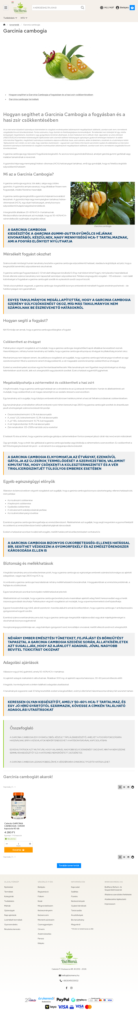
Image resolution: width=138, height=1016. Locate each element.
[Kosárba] (18, 850)
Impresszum (110, 904)
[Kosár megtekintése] (132, 7)
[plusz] (30, 844)
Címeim (41, 929)
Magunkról (75, 924)
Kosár (40, 901)
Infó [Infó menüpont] (24, 17)
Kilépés (41, 943)
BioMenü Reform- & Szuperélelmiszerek (113, 888)
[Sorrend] (132, 787)
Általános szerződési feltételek (118, 894)
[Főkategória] (4, 25)
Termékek (8, 892)
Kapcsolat (75, 887)
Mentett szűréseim (46, 920)
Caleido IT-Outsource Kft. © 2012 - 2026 (69, 969)
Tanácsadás (76, 910)
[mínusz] (7, 844)
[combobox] (58, 8)
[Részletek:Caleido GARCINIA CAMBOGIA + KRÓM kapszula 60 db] (18, 806)
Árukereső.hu (46, 1001)
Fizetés (74, 896)
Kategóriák (9, 896)
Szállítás (74, 892)
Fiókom (41, 896)
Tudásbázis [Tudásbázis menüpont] (10, 17)
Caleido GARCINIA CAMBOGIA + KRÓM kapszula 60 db (14, 826)
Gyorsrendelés (10, 924)
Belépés (41, 887)
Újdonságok (9, 910)
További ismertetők (69, 865)
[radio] (120, 787)
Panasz (41, 938)
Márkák (7, 906)
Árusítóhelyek (77, 915)
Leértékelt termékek (13, 920)
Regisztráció (43, 892)
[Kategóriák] (5, 7)
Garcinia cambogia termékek (24, 99)
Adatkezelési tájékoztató (115, 899)
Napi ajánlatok (10, 915)
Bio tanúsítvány (77, 920)
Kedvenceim (43, 915)
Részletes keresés (12, 929)
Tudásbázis (9, 901)
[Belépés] (122, 7)
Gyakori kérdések (78, 906)
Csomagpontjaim (45, 924)
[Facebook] (66, 987)
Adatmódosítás (44, 934)
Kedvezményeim (45, 910)
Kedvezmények (78, 901)
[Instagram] (71, 987)
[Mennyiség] (18, 844)
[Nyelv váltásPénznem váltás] (107, 7)
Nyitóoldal (8, 887)
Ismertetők (14, 25)
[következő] (22, 818)
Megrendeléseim (45, 906)
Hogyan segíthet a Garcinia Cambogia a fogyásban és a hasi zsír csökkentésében (51, 94)
